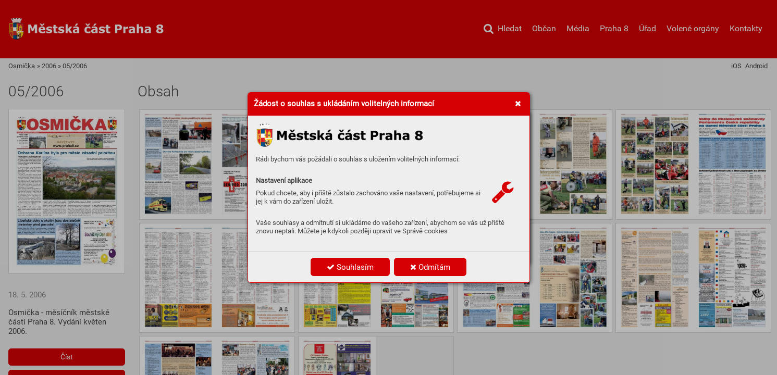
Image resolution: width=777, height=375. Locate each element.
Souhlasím (350, 267)
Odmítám (430, 267)
